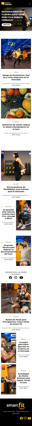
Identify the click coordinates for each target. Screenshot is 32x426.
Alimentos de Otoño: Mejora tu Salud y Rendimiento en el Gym (16, 103)
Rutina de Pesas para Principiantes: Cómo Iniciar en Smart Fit (16, 298)
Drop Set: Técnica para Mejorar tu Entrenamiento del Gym (23, 251)
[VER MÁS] (16, 85)
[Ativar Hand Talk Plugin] (30, 18)
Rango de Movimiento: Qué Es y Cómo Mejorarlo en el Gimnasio (16, 54)
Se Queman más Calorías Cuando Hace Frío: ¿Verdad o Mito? (23, 215)
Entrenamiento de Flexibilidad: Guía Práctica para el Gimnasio (16, 166)
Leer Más (6, 25)
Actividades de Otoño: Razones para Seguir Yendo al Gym (8, 379)
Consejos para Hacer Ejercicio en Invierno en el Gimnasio (8, 348)
